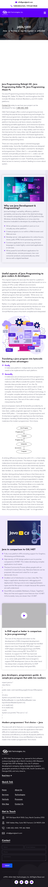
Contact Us (6, 105)
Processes (19, 799)
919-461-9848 (32, 6)
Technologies (20, 795)
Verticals (5, 799)
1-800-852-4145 (19, 6)
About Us (18, 790)
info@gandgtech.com (14, 833)
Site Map (5, 804)
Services (5, 795)
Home (4, 790)
